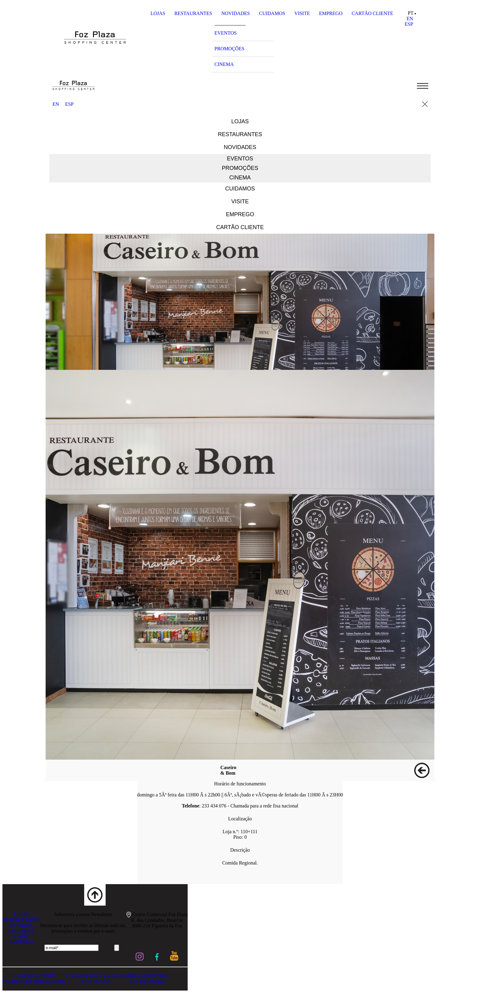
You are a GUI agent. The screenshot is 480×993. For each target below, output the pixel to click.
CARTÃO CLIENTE (372, 13)
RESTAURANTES (193, 13)
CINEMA (224, 64)
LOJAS (158, 13)
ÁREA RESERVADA (147, 976)
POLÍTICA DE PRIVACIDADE (34, 981)
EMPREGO (330, 13)
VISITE (302, 13)
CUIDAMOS (272, 13)
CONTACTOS (96, 981)
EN (410, 18)
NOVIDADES (235, 13)
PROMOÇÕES (230, 48)
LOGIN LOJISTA (148, 981)
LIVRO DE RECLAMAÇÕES (96, 976)
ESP (409, 24)
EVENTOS (226, 33)
